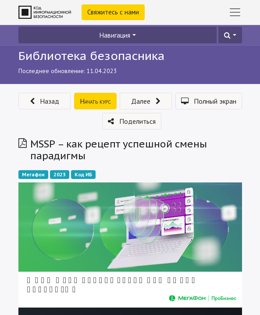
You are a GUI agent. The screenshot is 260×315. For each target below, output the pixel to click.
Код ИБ (83, 174)
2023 (59, 174)
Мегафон (33, 174)
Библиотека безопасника (91, 55)
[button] (230, 35)
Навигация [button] (114, 35)
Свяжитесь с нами (113, 12)
